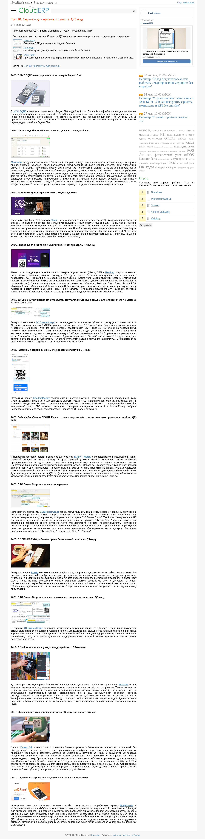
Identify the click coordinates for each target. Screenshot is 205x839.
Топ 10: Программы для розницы (42, 66)
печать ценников (177, 143)
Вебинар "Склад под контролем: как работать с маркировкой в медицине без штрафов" (166, 82)
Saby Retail (30, 55)
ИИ (163, 134)
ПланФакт (29, 47)
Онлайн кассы (175, 138)
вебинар (136, 835)
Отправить (146, 225)
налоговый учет (185, 163)
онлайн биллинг (186, 131)
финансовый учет (168, 155)
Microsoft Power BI (161, 199)
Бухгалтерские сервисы (162, 130)
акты (143, 130)
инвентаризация (158, 163)
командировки (184, 146)
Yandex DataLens (160, 212)
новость (126, 835)
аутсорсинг (180, 158)
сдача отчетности (150, 138)
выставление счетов (180, 134)
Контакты (95, 835)
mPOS (189, 155)
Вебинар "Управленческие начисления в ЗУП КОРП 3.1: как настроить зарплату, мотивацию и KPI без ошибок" (166, 101)
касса (190, 142)
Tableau (155, 205)
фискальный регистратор (163, 147)
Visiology (156, 218)
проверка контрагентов (148, 151)
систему (117, 835)
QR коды (146, 167)
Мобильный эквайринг (148, 135)
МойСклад (29, 40)
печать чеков (146, 146)
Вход (179, 2)
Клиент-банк (148, 158)
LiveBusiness (154, 13)
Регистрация (188, 2)
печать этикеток (162, 143)
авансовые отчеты (165, 159)
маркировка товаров (165, 167)
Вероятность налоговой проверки (173, 151)
